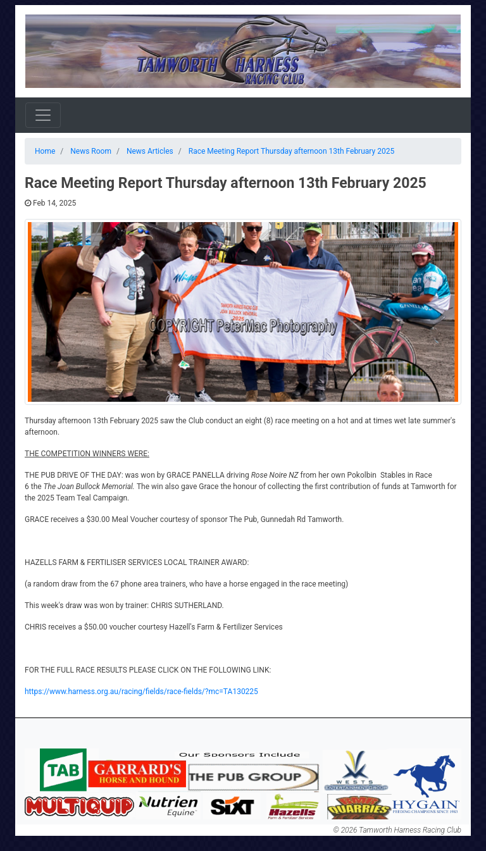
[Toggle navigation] (43, 115)
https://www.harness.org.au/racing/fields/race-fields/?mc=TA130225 (141, 691)
